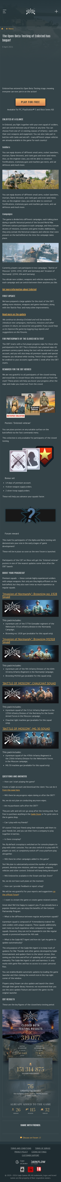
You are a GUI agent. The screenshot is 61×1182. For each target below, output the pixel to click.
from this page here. (11, 790)
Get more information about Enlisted (19, 289)
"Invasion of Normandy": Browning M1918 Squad (28, 640)
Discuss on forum (30, 1137)
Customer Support (30, 1155)
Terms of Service (42, 1148)
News (11, 28)
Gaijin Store (36, 814)
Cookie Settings (38, 1152)
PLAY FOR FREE (30, 102)
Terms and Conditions (21, 1148)
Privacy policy (21, 1152)
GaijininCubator (21, 1162)
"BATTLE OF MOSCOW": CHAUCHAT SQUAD (29, 683)
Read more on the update (14, 314)
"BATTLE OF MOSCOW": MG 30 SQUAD (26, 728)
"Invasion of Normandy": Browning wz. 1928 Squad (29, 595)
